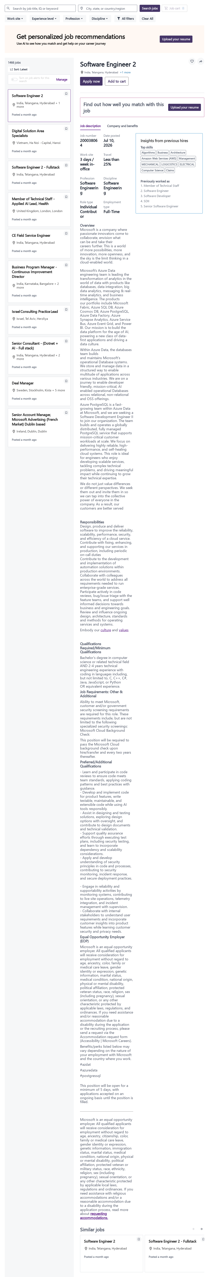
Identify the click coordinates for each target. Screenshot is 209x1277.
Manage (61, 79)
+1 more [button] (125, 72)
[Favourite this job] (192, 61)
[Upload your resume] (184, 107)
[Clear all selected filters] (147, 18)
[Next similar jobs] (201, 1229)
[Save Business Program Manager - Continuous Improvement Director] (66, 265)
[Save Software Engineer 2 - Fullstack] (66, 165)
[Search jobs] (150, 8)
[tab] (92, 126)
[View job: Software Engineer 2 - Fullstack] (176, 1253)
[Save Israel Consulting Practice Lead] (66, 309)
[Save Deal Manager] (66, 381)
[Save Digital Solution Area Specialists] (66, 128)
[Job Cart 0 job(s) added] (174, 8)
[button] (15, 18)
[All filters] (125, 18)
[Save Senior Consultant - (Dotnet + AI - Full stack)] (66, 341)
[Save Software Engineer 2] (66, 93)
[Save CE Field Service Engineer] (66, 233)
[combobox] (40, 8)
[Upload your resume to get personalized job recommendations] (176, 39)
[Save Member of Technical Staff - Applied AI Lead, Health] (66, 197)
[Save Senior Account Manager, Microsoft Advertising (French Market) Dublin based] (66, 412)
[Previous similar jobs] (193, 1229)
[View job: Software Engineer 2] (111, 1253)
